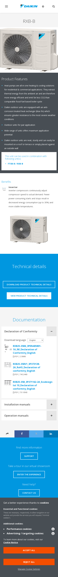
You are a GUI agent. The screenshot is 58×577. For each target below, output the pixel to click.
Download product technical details (29, 284)
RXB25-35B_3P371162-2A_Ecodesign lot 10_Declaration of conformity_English (32, 385)
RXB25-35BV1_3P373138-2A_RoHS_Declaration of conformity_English (26, 367)
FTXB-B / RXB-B (15, 163)
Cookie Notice (10, 542)
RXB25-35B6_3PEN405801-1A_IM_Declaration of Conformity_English (27, 349)
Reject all (29, 562)
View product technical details (29, 295)
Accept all (29, 550)
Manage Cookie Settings (29, 569)
